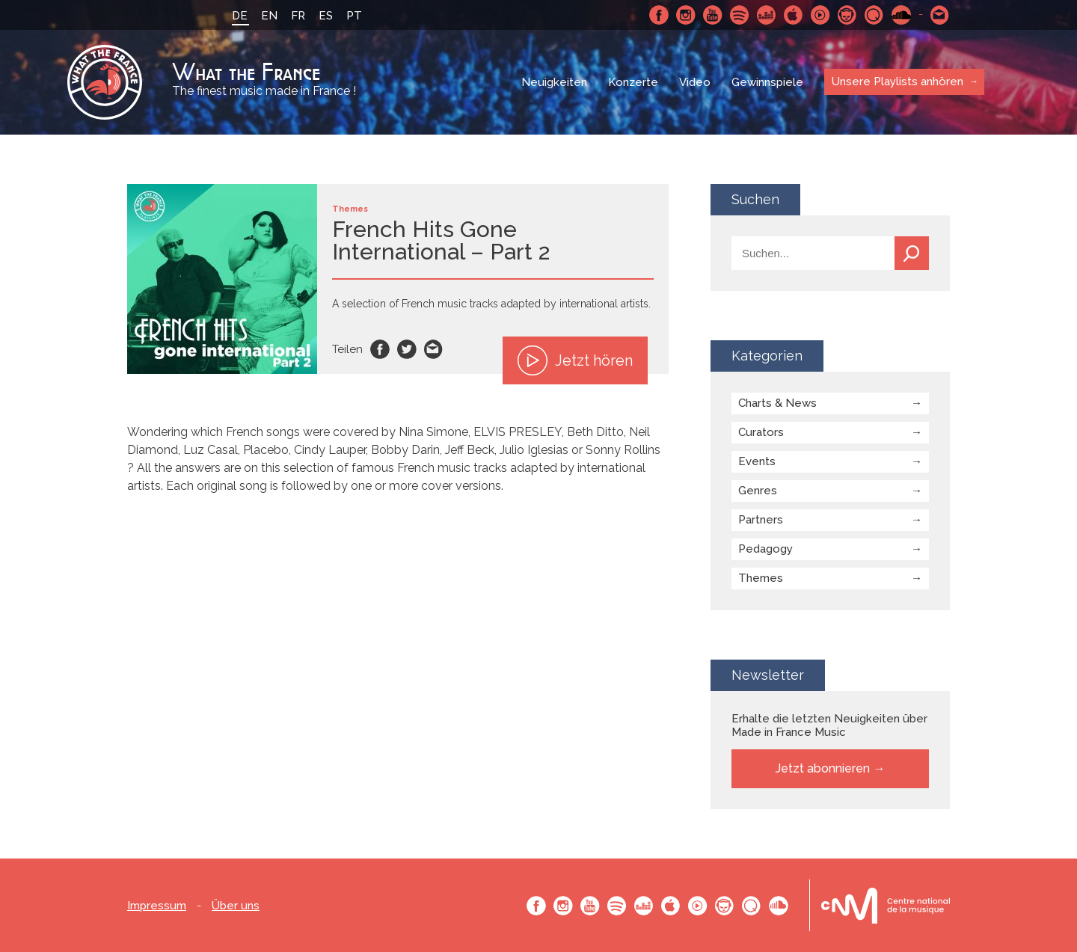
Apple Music (793, 15)
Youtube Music (820, 15)
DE (240, 15)
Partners (760, 519)
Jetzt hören (575, 360)
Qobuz (874, 15)
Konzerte (633, 82)
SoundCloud (901, 15)
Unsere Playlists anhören (897, 81)
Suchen (912, 253)
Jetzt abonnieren (823, 768)
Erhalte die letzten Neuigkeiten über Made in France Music (829, 725)
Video (695, 82)
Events (757, 461)
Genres (757, 490)
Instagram (686, 15)
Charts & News (777, 403)
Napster (847, 15)
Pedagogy (765, 549)
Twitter (407, 349)
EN (269, 15)
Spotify (739, 15)
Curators (761, 432)
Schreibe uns (940, 15)
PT (354, 15)
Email (434, 349)
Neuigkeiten (554, 82)
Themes (760, 578)
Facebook (659, 15)
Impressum (156, 906)
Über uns (236, 906)
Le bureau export (885, 905)
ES (326, 15)
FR (298, 15)
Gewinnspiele (767, 82)
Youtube (712, 15)
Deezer (766, 15)
